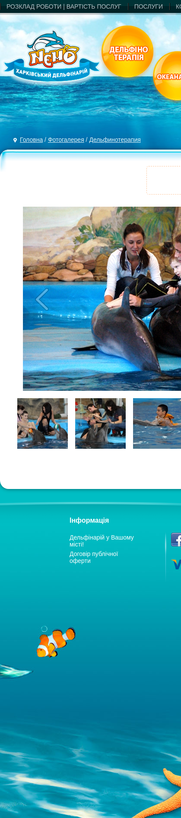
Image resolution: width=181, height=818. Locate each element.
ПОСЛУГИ (148, 6)
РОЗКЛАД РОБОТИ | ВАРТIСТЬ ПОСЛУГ (63, 6)
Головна (31, 139)
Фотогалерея (66, 139)
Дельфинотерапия (114, 139)
